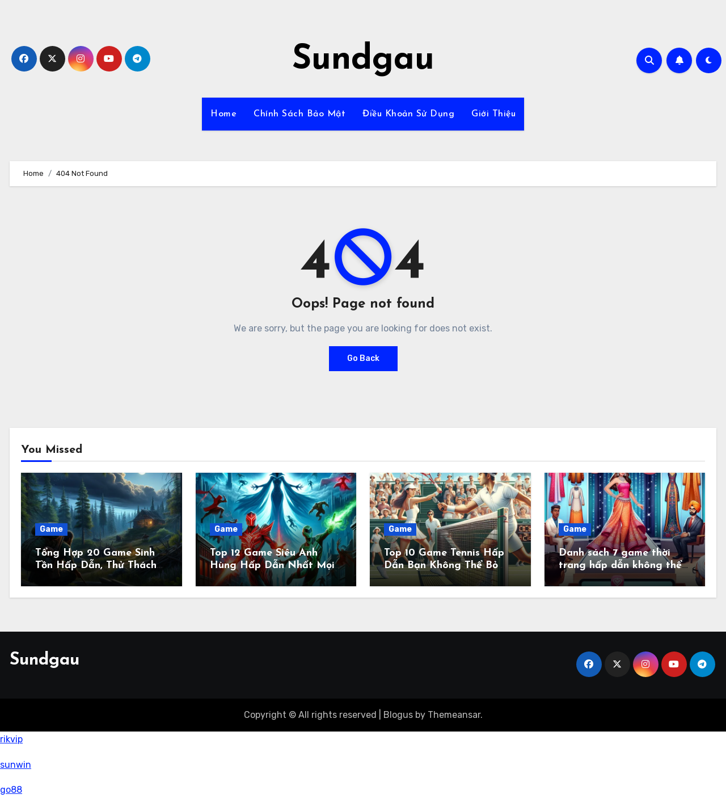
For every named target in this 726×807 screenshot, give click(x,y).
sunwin (15, 764)
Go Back (363, 358)
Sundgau (363, 60)
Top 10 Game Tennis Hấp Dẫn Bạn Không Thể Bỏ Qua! (444, 565)
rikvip (11, 739)
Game (51, 529)
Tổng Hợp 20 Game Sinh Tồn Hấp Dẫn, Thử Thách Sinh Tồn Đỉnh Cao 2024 (96, 565)
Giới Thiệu (493, 114)
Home (223, 114)
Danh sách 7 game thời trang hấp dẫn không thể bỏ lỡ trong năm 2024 (620, 565)
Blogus (398, 714)
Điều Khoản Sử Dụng (408, 114)
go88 (11, 789)
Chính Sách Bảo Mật (299, 114)
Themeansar (454, 714)
